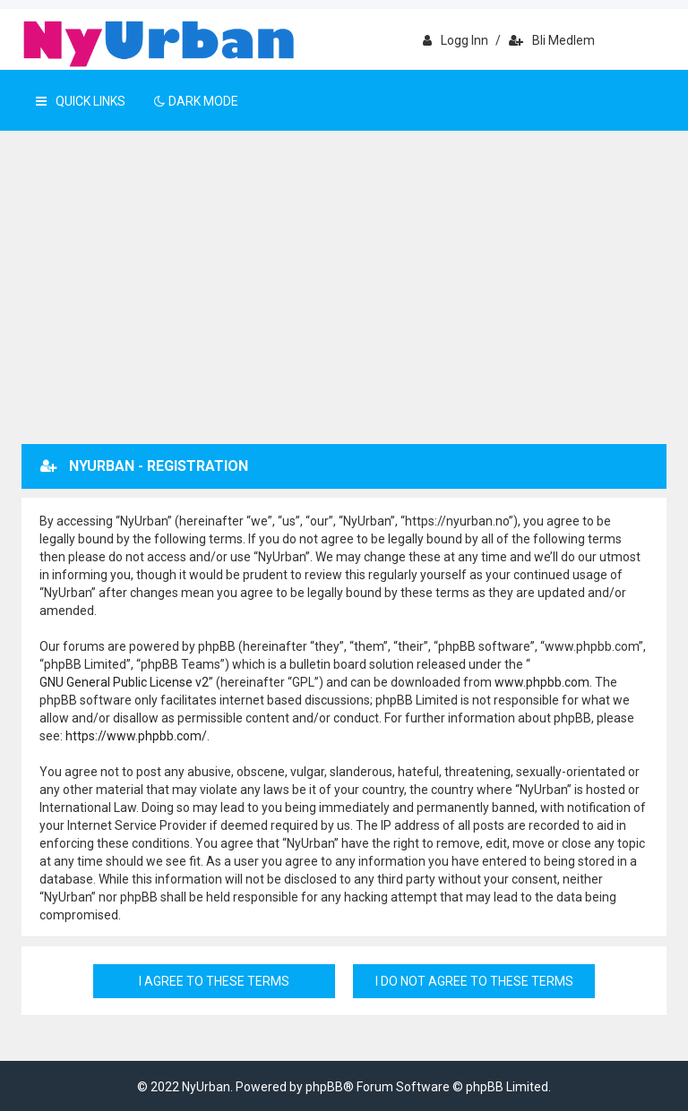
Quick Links (80, 101)
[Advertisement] (344, 309)
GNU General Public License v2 (124, 682)
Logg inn (455, 40)
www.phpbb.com (541, 682)
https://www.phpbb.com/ (136, 736)
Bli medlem (552, 40)
